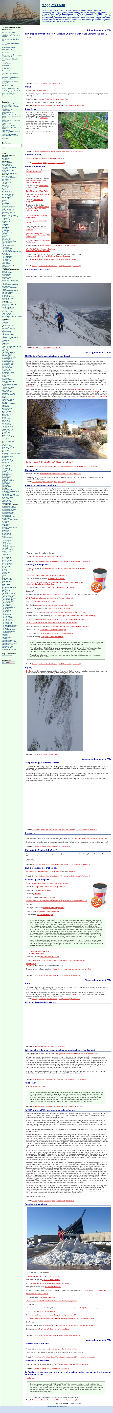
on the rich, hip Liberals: (38, 1086)
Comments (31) (67, 664)
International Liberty (8, 334)
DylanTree (5, 181)
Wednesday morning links (37, 880)
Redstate (4, 417)
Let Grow (4, 223)
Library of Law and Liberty (10, 337)
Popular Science (7, 479)
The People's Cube (7, 325)
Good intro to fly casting (8, 47)
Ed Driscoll (5, 382)
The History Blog (7, 257)
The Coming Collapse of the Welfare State (54, 1329)
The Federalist (6, 608)
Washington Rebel (7, 431)
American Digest (7, 191)
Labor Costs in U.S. (7, 68)
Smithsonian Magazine (9, 587)
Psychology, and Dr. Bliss (9, 126)
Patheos (4, 443)
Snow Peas (30, 109)
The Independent (7, 614)
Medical (4, 117)
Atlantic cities (6, 197)
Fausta (4, 385)
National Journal (7, 560)
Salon (3, 586)
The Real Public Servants (37, 1344)
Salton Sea (30, 386)
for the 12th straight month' (98, 1290)
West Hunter (5, 266)
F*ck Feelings (6, 492)
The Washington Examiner (10, 625)
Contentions (5, 525)
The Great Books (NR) (8, 256)
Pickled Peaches (6, 63)
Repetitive (30, 833)
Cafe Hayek (5, 275)
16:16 (55, 482)
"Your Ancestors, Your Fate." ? (37, 1294)
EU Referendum (7, 165)
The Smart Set (6, 260)
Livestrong (5, 224)
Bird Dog (34, 83)
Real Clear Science (8, 480)
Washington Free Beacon (9, 641)
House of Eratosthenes (9, 215)
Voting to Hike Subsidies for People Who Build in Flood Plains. (77, 1054)
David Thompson (7, 162)
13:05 (65, 1106)
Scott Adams (6, 235)
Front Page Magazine (8, 547)
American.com (6, 515)
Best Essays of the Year (8, 105)
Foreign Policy (6, 544)
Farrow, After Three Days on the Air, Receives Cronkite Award (47, 575)
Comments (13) (60, 1200)
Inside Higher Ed (7, 313)
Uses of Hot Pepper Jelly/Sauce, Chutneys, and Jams (11, 78)
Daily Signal (5, 530)
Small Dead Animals (8, 170)
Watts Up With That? (8, 265)
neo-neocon (5, 409)
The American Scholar (8, 593)
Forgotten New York (8, 208)
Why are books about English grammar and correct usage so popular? (37, 208)
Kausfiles (4, 402)
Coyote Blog (5, 205)
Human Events (6, 551)
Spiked (4, 171)
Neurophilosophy (7, 476)
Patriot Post (5, 574)
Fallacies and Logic (7, 109)
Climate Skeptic (6, 459)
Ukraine (29, 87)
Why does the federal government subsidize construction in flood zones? (60, 1050)
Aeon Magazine (6, 187)
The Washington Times (9, 626)
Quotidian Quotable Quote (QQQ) (11, 127)
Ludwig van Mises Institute (10, 290)
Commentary (6, 524)
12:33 (53, 1200)
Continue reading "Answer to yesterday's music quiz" (44, 556)
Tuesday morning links (36, 1204)
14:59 (49, 846)
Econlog (4, 283)
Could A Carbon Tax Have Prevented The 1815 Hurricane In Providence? (51, 623)
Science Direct (6, 486)
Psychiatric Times (7, 501)
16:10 (49, 1368)
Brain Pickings (6, 203)
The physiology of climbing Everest (42, 763)
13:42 (70, 561)
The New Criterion (7, 617)
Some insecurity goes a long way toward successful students (47, 883)
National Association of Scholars (11, 316)
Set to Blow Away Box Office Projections (38, 195)
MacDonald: (30, 1378)
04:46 (40, 347)
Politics (4, 124)
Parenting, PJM (6, 500)
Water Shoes (5, 65)
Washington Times (7, 644)
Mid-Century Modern (78, 389)
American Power (7, 360)
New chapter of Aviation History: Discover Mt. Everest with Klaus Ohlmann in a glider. (66, 34)
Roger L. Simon (6, 418)
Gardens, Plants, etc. (7, 112)
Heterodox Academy (8, 312)
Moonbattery (5, 406)
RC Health (5, 351)
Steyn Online (6, 590)
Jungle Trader (6, 221)
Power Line (5, 415)
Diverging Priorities (48, 1297)
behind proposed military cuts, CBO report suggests (71, 626)
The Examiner (6, 605)
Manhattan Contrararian (9, 403)
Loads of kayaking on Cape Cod (11, 91)
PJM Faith (5, 444)
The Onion (5, 324)
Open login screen (7, 655)
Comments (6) (77, 561)
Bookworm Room (7, 369)
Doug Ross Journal (8, 379)
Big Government (7, 367)
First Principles (6, 541)
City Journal (5, 521)
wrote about (94, 391)
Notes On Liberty (7, 414)
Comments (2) (47, 83)
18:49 (60, 999)
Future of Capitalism (8, 387)
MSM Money (6, 295)
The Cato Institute (7, 596)
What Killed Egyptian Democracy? (49, 911)
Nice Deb (4, 412)
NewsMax (5, 568)
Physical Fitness (6, 123)
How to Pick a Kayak (7, 85)
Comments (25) (67, 975)
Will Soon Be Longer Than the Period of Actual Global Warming (73, 616)
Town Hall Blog (6, 637)
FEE (3, 539)
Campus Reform (7, 303)
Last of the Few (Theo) (9, 167)
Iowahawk (5, 322)
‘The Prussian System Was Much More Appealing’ (71, 1364)
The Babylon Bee (7, 248)
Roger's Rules (6, 584)
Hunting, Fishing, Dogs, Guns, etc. (11, 116)
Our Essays (5, 122)
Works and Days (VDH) (9, 649)
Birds (27, 984)
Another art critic (33, 155)
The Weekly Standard (8, 629)
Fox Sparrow (75, 994)
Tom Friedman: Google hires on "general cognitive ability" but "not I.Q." (51, 1315)
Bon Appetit (5, 202)
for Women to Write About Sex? (37, 186)
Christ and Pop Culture (9, 437)
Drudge (4, 536)
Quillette (4, 233)
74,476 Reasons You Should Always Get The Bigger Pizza (60, 474)
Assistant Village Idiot (8, 196)
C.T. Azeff (34, 1200)
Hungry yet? (31, 470)
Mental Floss (6, 227)
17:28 (45, 1046)
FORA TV (5, 542)
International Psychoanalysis (10, 495)
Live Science (6, 467)
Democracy (5, 375)
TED (3, 244)
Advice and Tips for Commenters (11, 104)
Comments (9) (72, 105)
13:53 (65, 1079)
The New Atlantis (7, 616)
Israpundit (5, 156)
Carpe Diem (5, 278)
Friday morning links (35, 166)
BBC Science (6, 458)
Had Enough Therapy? (9, 494)
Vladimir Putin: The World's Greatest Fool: (53, 99)
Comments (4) (70, 151)
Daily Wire (5, 531)
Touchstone (5, 450)
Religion (4, 128)
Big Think (5, 200)
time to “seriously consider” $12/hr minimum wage (81, 1308)
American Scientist (7, 456)
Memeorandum (6, 557)
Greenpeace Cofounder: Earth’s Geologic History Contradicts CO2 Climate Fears (38, 235)
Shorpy (4, 236)
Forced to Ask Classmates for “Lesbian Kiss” (59, 594)
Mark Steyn (5, 405)
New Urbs (5, 229)
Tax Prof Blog (6, 343)
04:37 (40, 754)
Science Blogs (6, 483)
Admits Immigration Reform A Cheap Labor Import (55, 605)
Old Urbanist (5, 230)
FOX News (5, 545)
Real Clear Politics (7, 580)
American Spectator (8, 194)
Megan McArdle (6, 293)
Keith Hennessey (7, 286)
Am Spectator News (8, 506)
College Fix (5, 306)
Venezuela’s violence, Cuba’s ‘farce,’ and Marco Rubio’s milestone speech (59, 960)
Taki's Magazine (7, 242)
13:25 (70, 864)
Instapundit (5, 218)
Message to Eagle (7, 470)
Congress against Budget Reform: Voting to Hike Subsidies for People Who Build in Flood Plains (60, 1318)
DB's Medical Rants (8, 348)
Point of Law (5, 342)
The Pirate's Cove (7, 428)
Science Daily (6, 485)
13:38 (63, 151)
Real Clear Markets (8, 296)
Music (3, 119)
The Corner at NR (7, 599)
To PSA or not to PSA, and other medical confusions (50, 1110)
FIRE (3, 310)
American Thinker (7, 513)
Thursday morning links (36, 565)
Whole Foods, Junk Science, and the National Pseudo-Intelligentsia (49, 598)
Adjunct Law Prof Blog (8, 333)
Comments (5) (63, 1400)
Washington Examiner (8, 640)
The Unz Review (7, 623)
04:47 (60, 1335)
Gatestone (5, 548)
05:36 (60, 266)
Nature (4, 471)
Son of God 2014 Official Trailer (37, 191)
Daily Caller (5, 528)
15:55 (65, 105)
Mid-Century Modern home (97, 396)
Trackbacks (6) (77, 266)
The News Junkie (37, 105)
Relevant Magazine (8, 449)
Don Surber (5, 378)
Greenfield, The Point (8, 393)
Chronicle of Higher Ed (9, 304)
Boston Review (6, 518)
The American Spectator (9, 595)
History (4, 113)
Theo (30, 37)
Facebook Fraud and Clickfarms (40, 1002)
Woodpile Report (7, 268)
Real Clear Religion (8, 446)
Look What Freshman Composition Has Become (90, 838)
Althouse (4, 190)
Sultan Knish (6, 423)
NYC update (5, 52)
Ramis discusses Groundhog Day (41, 868)
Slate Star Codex (7, 503)
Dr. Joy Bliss (35, 829)
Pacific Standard (7, 571)
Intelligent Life (6, 554)
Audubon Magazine (8, 199)
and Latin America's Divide (49, 957)
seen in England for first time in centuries (37, 171)
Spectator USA (6, 239)
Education (4, 108)
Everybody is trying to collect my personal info (50, 887)
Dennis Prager (6, 534)
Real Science (6, 482)
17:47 (77, 829)
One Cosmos (6, 498)
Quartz (4, 577)
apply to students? (50, 897)
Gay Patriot (5, 390)
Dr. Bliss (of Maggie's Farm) (10, 491)
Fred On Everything (8, 209)
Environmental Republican (10, 384)
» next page (77, 1403)
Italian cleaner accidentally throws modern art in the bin (45, 158)
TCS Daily (5, 592)
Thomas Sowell (6, 632)
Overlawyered (6, 340)
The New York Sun (7, 620)
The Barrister (35, 151)
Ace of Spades (6, 355)
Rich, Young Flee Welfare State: (52, 637)
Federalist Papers (7, 537)
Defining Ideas (6, 533)
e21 (3, 281)
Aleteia (4, 188)
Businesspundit (6, 274)
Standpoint (5, 589)
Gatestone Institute (7, 550)
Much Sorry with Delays (8, 32)
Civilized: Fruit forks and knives (10, 88)
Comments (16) (67, 266)
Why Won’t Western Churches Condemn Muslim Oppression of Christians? (40, 250)
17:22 (76, 466)
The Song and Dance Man (9, 134)
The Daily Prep (6, 254)
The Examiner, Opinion (9, 607)
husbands (37, 894)
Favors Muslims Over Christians (59, 609)
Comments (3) (84, 829)
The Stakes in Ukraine (31, 964)
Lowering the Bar (7, 339)
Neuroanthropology (8, 497)
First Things (5, 438)
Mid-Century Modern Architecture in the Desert (47, 356)
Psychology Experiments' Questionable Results (9, 94)
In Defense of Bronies (53, 1287)
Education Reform (7, 309)
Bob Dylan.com (6, 179)
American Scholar (7, 193)
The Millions (5, 259)
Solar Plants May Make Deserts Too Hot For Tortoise (44, 1276)
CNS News (5, 522)
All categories (5, 138)
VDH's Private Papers (8, 429)
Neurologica (5, 473)
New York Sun (6, 566)
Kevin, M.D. (5, 349)
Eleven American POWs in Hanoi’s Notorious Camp (58, 245)
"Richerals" (30, 1083)
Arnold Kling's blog (7, 364)
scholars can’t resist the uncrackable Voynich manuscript (50, 1283)
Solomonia (5, 159)
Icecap (4, 464)
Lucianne (4, 556)
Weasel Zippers (6, 432)
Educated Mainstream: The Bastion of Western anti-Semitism (38, 952)
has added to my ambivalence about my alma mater (52, 256)
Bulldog (34, 466)
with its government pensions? (53, 908)
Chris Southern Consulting (55, 1406)
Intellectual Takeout (8, 220)
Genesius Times (7, 214)
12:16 (70, 876)
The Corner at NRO (8, 601)
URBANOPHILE (7, 263)
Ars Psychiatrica (7, 489)
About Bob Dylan (7, 176)
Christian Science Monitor (9, 519)
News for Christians (8, 441)
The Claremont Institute (9, 598)
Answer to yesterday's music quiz (41, 485)
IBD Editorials (6, 553)
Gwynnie (34, 561)
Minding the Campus (8, 315)
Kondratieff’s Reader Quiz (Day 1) (41, 850)
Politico (4, 575)
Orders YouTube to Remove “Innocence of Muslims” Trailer (65, 612)
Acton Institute (6, 435)
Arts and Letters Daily (8, 516)
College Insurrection (8, 307)
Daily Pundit (5, 373)
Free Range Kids (7, 211)
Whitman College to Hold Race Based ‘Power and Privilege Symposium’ (51, 1301)
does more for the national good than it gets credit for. (58, 1349)
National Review (7, 408)
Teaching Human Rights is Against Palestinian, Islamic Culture (54, 259)
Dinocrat (4, 376)
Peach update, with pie (8, 49)
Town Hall (5, 634)
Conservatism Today (8, 372)
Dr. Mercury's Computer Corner (10, 106)
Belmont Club (6, 366)
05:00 (60, 975)
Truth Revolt (5, 638)
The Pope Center (7, 318)
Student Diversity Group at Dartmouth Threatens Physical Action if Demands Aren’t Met (56, 901)
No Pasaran (5, 158)
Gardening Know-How (8, 212)
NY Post (4, 569)
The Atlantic (5, 247)
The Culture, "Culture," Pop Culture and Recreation (59, 466)
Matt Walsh (5, 226)
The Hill (4, 613)
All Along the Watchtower (9, 177)
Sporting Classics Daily (9, 241)
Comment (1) (46, 754)
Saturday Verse (6, 130)
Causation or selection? (56, 579)
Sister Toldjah (6, 422)
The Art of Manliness (8, 245)
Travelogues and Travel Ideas (10, 135)
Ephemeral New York (8, 206)
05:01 (60, 664)
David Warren (6, 164)
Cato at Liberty (6, 370)
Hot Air (4, 396)
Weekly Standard (7, 647)
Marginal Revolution (8, 292)
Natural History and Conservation (11, 120)
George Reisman (7, 391)
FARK (3, 321)
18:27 (75, 1357)
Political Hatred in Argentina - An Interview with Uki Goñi (71, 969)
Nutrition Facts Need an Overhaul (44, 602)
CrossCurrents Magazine (9, 527)
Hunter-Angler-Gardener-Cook (11, 217)
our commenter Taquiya (45, 915)
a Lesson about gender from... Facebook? (60, 587)
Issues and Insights (8, 399)
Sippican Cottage (7, 238)
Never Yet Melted (7, 411)
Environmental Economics (10, 284)
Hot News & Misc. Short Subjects (11, 115)
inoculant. (44, 118)
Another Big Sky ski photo (37, 269)
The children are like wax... (38, 1361)
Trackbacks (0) (56, 83)
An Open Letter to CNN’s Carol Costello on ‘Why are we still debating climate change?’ (56, 619)
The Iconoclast (6, 425)
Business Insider (7, 272)
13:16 (45, 163)
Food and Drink (6, 110)
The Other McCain (7, 426)
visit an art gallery (45, 890)
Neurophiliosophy (7, 474)
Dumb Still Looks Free (8, 381)
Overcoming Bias (7, 232)
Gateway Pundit (7, 388)
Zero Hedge (5, 299)
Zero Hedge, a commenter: (37, 90)
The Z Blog (5, 262)
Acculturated (5, 185)
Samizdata (5, 168)
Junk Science (6, 465)
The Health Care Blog (8, 352)
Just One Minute (7, 400)
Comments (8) (81, 1357)
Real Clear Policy (7, 578)
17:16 (40, 83)
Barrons (4, 271)
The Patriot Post (7, 622)
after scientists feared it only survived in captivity (36, 181)
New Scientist (6, 477)
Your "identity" (6, 71)
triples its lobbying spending (45, 1311)
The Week (5, 628)
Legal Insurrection (7, 336)
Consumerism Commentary (10, 280)
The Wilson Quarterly (8, 631)
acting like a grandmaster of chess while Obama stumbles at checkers (69, 1325)
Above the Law (6, 331)
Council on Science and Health (11, 346)
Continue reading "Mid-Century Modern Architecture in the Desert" (49, 462)
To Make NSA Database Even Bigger (53, 630)
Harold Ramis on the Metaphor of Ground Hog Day (44, 871)
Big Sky (29, 667)
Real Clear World (7, 581)
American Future (7, 358)
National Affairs (6, 559)
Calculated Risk (6, 277)
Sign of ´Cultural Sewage (51, 1280)
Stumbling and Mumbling (9, 173)
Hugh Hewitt (5, 397)
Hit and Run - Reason (8, 394)
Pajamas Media (6, 572)
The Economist (6, 602)
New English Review (8, 565)
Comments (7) (83, 466)
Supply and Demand (8, 298)
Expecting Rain (6, 182)
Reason (4, 583)
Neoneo (73, 871)
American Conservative (9, 357)
